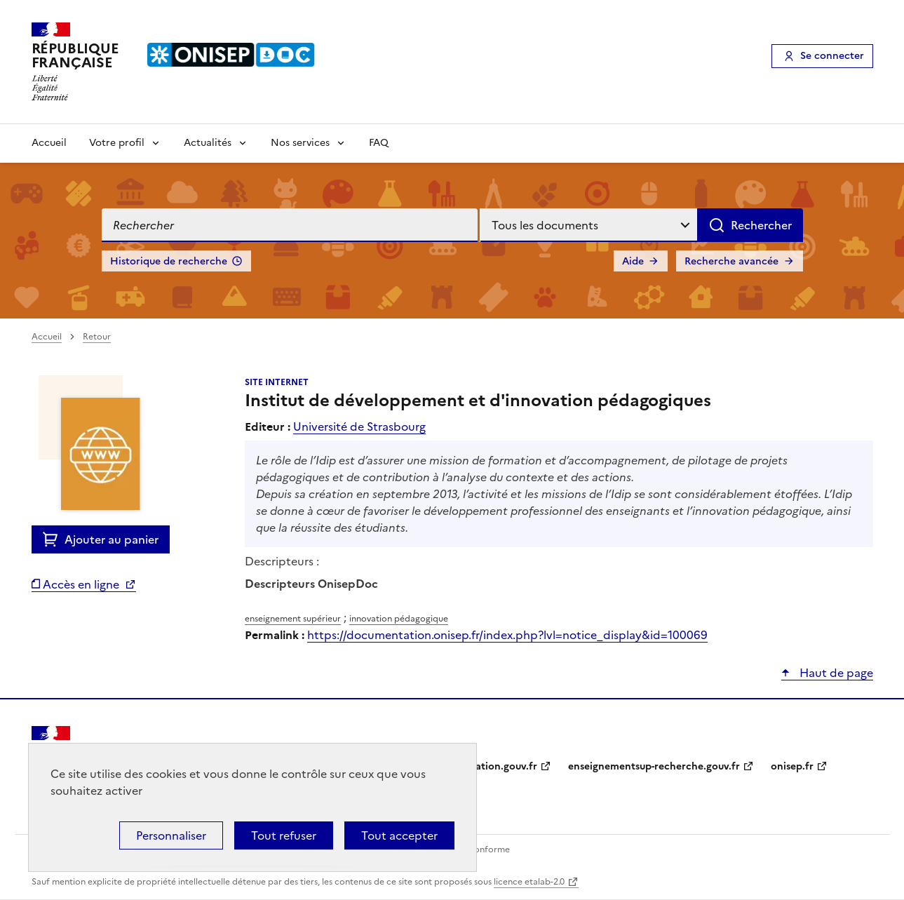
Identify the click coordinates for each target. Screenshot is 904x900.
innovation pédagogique (398, 618)
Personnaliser (171, 835)
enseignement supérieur (293, 618)
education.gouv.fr (494, 766)
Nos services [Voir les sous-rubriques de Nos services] (300, 142)
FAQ (379, 142)
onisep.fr (792, 766)
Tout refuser (283, 835)
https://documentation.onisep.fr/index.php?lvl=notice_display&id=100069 (507, 634)
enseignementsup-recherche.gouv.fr (654, 766)
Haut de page (835, 672)
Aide (633, 261)
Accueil (49, 142)
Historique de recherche (168, 261)
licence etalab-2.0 (529, 881)
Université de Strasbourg (359, 426)
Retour (97, 336)
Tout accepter (399, 835)
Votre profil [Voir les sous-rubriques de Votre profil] (116, 142)
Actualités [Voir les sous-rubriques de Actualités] (207, 142)
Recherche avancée (731, 261)
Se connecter (832, 55)
